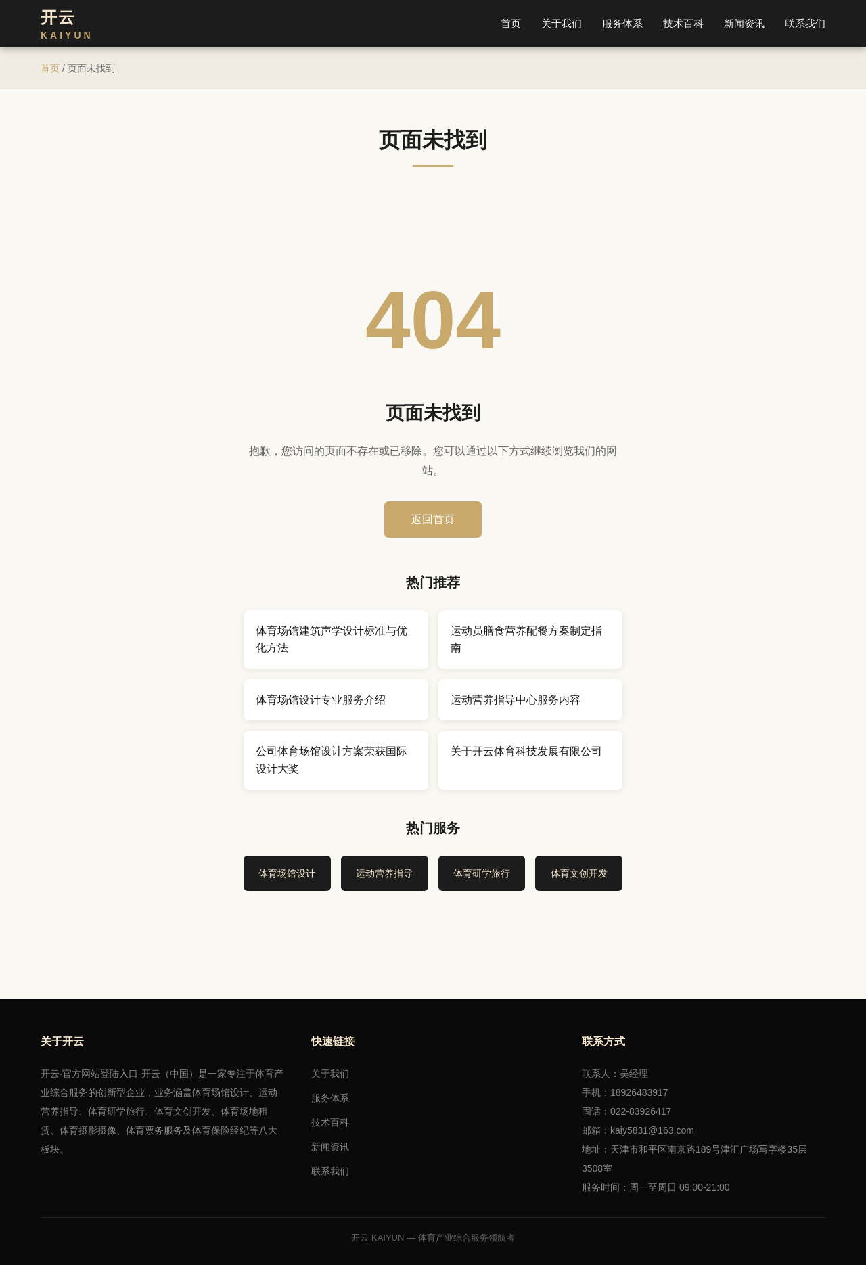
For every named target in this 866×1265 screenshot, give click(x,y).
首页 (511, 23)
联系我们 (805, 23)
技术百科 (683, 23)
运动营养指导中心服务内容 (515, 700)
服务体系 (622, 23)
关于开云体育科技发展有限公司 (526, 751)
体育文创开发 (579, 873)
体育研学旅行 (481, 873)
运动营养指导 (384, 873)
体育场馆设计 (286, 873)
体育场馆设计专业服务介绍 (321, 700)
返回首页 (433, 519)
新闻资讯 (744, 23)
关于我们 (561, 23)
